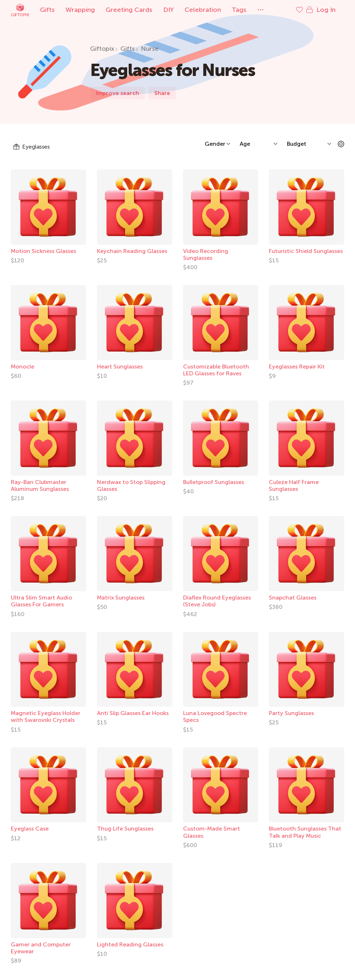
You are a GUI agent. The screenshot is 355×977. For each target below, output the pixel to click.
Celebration (203, 10)
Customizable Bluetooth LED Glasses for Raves (216, 370)
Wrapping (80, 10)
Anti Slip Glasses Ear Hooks (133, 713)
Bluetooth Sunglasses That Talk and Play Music (305, 832)
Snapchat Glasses (292, 597)
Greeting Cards (129, 10)
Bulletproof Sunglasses (213, 482)
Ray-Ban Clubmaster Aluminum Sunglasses (40, 485)
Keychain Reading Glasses (132, 251)
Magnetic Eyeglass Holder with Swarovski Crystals (45, 716)
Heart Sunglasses (120, 366)
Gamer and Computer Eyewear (41, 948)
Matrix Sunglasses (121, 597)
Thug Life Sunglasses (125, 828)
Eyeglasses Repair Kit (297, 366)
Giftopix (20, 10)
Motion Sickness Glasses (43, 251)
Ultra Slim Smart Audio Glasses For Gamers (41, 601)
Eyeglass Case (30, 828)
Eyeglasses (31, 146)
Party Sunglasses (291, 713)
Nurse (150, 49)
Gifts (47, 10)
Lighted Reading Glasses (130, 944)
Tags (239, 10)
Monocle (22, 366)
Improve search (117, 93)
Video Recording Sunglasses (205, 254)
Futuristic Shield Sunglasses (306, 251)
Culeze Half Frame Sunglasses (294, 485)
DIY (168, 10)
